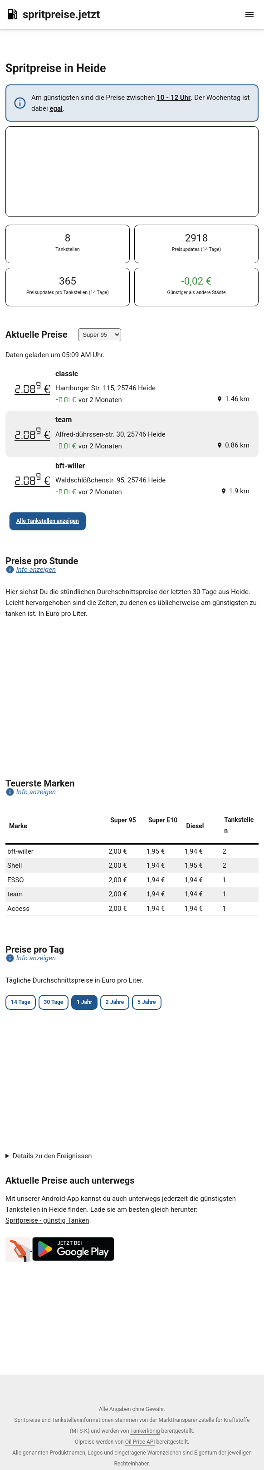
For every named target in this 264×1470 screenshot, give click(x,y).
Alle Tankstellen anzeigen (47, 521)
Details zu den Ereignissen (52, 1156)
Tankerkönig (145, 1431)
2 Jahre (115, 1002)
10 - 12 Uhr (173, 97)
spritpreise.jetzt (52, 14)
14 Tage (20, 1002)
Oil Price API (140, 1442)
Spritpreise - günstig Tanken (47, 1220)
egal (56, 108)
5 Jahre (146, 1002)
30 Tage (54, 1002)
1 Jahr (84, 1002)
